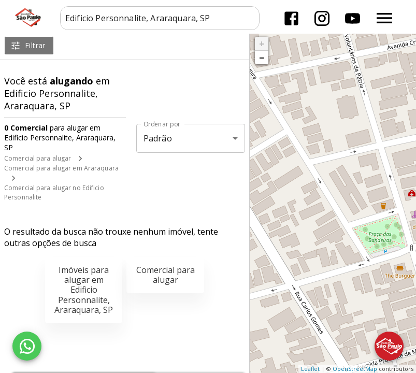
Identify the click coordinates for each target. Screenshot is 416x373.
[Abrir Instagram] (322, 18)
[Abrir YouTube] (352, 18)
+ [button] (262, 43)
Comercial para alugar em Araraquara (61, 168)
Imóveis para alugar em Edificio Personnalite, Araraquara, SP (83, 289)
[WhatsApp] (26, 346)
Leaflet (310, 368)
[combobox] (160, 18)
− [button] (261, 57)
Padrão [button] (158, 138)
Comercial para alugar (37, 158)
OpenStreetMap (355, 368)
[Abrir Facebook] (291, 18)
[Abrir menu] (384, 18)
